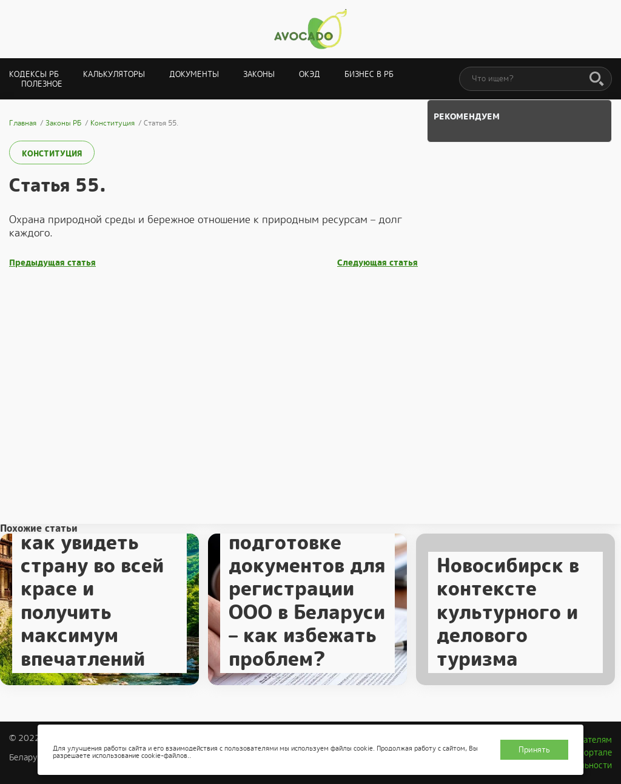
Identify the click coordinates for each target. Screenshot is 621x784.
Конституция (52, 153)
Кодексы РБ (34, 74)
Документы (194, 74)
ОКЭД (309, 74)
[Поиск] (596, 79)
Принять (534, 750)
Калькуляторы (114, 74)
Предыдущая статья (52, 263)
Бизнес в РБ (369, 74)
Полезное (41, 84)
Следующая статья (377, 263)
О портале (591, 752)
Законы (259, 74)
